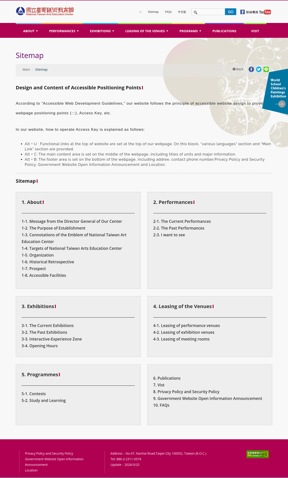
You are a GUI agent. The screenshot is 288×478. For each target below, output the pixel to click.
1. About (32, 202)
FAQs (168, 12)
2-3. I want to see (169, 234)
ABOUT (31, 32)
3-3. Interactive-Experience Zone (52, 339)
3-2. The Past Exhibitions (44, 332)
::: (141, 12)
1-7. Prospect (34, 268)
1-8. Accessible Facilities (44, 275)
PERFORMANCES (64, 32)
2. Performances (173, 202)
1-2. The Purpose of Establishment (54, 228)
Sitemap (153, 12)
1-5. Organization (38, 255)
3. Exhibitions (38, 306)
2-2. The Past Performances (178, 228)
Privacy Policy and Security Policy (49, 453)
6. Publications (167, 378)
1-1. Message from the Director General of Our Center (72, 221)
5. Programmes (40, 374)
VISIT (255, 31)
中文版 (182, 12)
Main (26, 69)
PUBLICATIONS (224, 31)
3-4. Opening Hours (40, 345)
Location (31, 470)
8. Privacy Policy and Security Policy (186, 391)
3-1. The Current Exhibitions (48, 325)
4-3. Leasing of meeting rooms (181, 339)
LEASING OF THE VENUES (147, 32)
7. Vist (158, 385)
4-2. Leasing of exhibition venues (183, 332)
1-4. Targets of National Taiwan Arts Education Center (72, 248)
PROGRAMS (190, 32)
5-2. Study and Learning (44, 400)
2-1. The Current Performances (182, 221)
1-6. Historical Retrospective (48, 261)
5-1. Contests (34, 393)
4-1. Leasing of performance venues (186, 325)
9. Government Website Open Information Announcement (207, 398)
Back (238, 69)
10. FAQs (161, 405)
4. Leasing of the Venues (182, 306)
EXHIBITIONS (102, 32)
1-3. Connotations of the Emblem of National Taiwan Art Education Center (74, 238)
